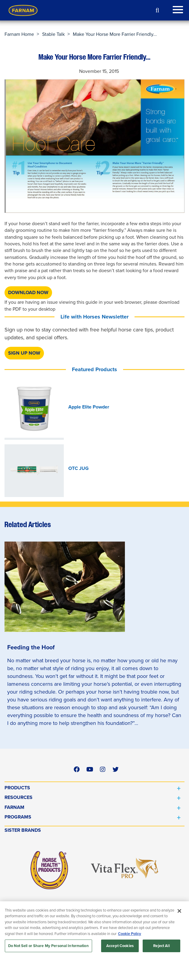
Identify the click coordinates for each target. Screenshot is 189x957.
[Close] (179, 911)
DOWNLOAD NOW (28, 292)
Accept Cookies (120, 946)
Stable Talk (53, 34)
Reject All (161, 946)
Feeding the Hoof (31, 647)
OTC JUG (78, 468)
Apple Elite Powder (88, 407)
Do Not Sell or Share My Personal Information (48, 946)
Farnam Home (19, 34)
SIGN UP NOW (24, 353)
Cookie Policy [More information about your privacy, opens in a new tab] (129, 934)
